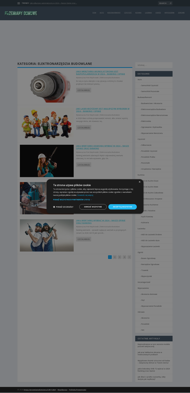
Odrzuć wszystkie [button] (93, 207)
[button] (95, 199)
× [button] (139, 182)
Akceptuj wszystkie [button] (122, 207)
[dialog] (95, 196)
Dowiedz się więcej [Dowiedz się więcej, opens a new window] (85, 195)
